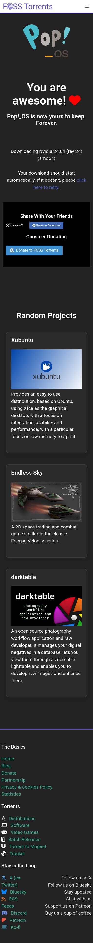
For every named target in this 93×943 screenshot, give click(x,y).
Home (7, 759)
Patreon (13, 920)
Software (15, 825)
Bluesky (13, 892)
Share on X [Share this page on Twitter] (14, 225)
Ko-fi (10, 927)
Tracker (13, 853)
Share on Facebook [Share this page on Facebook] (46, 225)
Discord (14, 913)
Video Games (20, 832)
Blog (6, 766)
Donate (8, 773)
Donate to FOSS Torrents (34, 250)
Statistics (11, 794)
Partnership (13, 780)
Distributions (18, 818)
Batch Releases (21, 839)
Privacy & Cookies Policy (26, 787)
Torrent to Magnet (23, 846)
